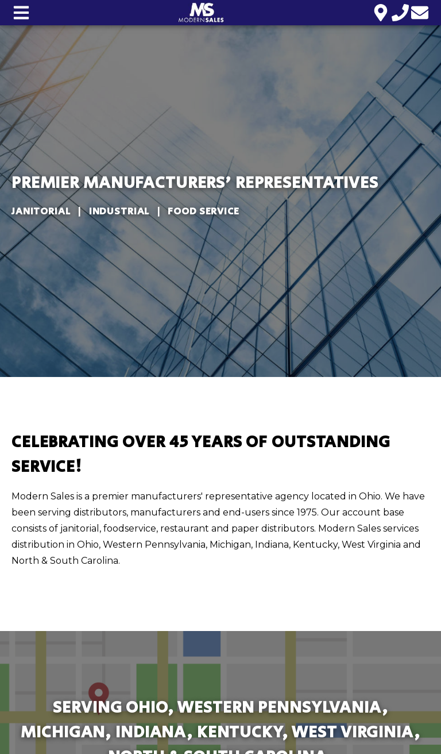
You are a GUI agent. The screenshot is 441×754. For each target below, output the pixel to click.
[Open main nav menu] (21, 12)
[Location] (381, 12)
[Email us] (420, 12)
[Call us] (400, 12)
